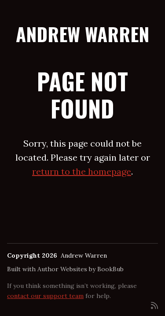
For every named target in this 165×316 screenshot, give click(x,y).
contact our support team (45, 296)
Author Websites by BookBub (80, 269)
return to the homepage (81, 171)
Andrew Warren (82, 33)
